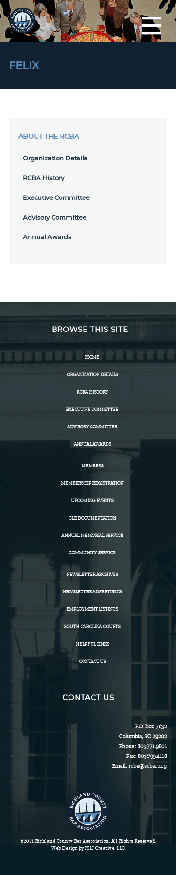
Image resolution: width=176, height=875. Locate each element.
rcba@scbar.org (147, 766)
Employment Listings (92, 609)
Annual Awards (47, 238)
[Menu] (151, 26)
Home (92, 357)
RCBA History (43, 178)
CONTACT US (92, 661)
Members (92, 465)
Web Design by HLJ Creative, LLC (88, 848)
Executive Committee (56, 198)
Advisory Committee (54, 218)
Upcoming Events (92, 500)
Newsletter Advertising (92, 591)
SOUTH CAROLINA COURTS (92, 626)
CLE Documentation (92, 517)
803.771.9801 (152, 746)
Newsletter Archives (92, 574)
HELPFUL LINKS (92, 643)
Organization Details (55, 159)
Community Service (92, 552)
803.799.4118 (152, 756)
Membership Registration (92, 483)
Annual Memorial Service (92, 535)
